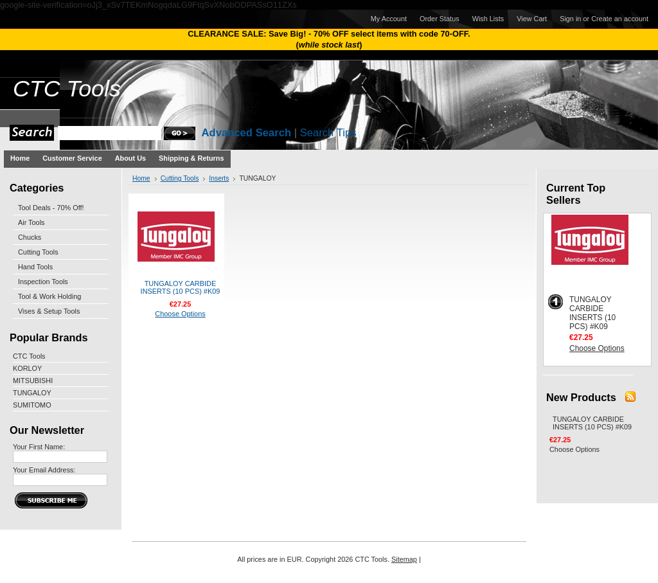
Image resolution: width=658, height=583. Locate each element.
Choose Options (180, 314)
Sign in (570, 18)
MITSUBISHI (33, 380)
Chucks (29, 237)
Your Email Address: (44, 470)
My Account (389, 18)
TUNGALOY (32, 393)
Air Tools (31, 222)
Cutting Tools (38, 252)
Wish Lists (488, 18)
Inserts (219, 178)
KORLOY (27, 368)
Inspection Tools (43, 281)
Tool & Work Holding (49, 296)
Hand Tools (35, 267)
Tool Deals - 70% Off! (51, 207)
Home (141, 178)
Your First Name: (39, 447)
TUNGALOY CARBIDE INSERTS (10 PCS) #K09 (180, 287)
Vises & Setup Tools (49, 311)
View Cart (532, 18)
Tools (67, 89)
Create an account (619, 18)
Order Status (439, 18)
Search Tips (328, 133)
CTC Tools (29, 356)
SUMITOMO (32, 405)
